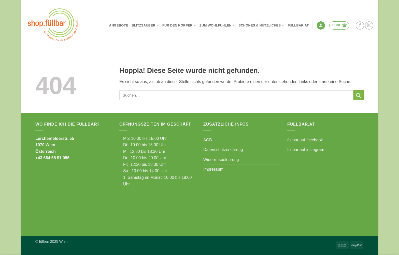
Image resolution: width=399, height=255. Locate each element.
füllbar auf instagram (305, 149)
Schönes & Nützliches (261, 25)
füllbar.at (298, 25)
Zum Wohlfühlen (217, 25)
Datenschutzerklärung (223, 149)
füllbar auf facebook (305, 140)
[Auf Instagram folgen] (369, 25)
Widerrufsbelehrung (221, 159)
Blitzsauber (145, 25)
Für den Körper (179, 25)
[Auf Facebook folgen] (360, 25)
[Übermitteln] (358, 95)
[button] (321, 25)
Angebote (118, 25)
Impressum (213, 169)
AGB (207, 140)
